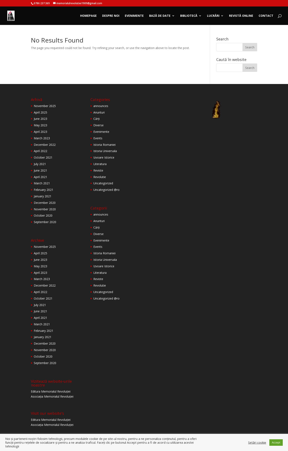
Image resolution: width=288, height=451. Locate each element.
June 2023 (40, 119)
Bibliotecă (188, 16)
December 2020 (45, 203)
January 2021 (42, 196)
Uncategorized (103, 183)
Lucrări (213, 16)
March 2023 (42, 138)
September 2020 (45, 222)
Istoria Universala (105, 151)
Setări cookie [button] (257, 442)
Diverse (98, 125)
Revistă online (241, 16)
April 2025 (40, 112)
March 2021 (42, 183)
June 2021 (40, 170)
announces (100, 106)
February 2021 (43, 190)
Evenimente (134, 16)
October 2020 (43, 215)
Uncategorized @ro (106, 190)
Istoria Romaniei (104, 145)
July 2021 (40, 164)
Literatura (100, 164)
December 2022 (45, 145)
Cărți (96, 119)
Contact (266, 16)
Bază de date (160, 16)
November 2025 (45, 106)
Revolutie (99, 177)
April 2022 (40, 151)
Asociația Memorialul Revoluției (52, 396)
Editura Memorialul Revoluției (50, 391)
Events (97, 138)
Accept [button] (276, 442)
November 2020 (45, 209)
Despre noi (110, 16)
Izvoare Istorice (103, 157)
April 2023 (40, 132)
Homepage (88, 16)
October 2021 (43, 157)
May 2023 (40, 125)
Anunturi (99, 112)
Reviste (98, 170)
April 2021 (40, 177)
